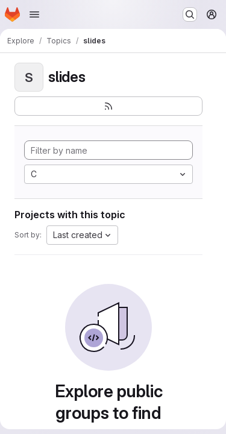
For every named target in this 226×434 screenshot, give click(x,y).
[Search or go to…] (190, 14)
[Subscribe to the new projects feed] (108, 106)
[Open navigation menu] (34, 14)
